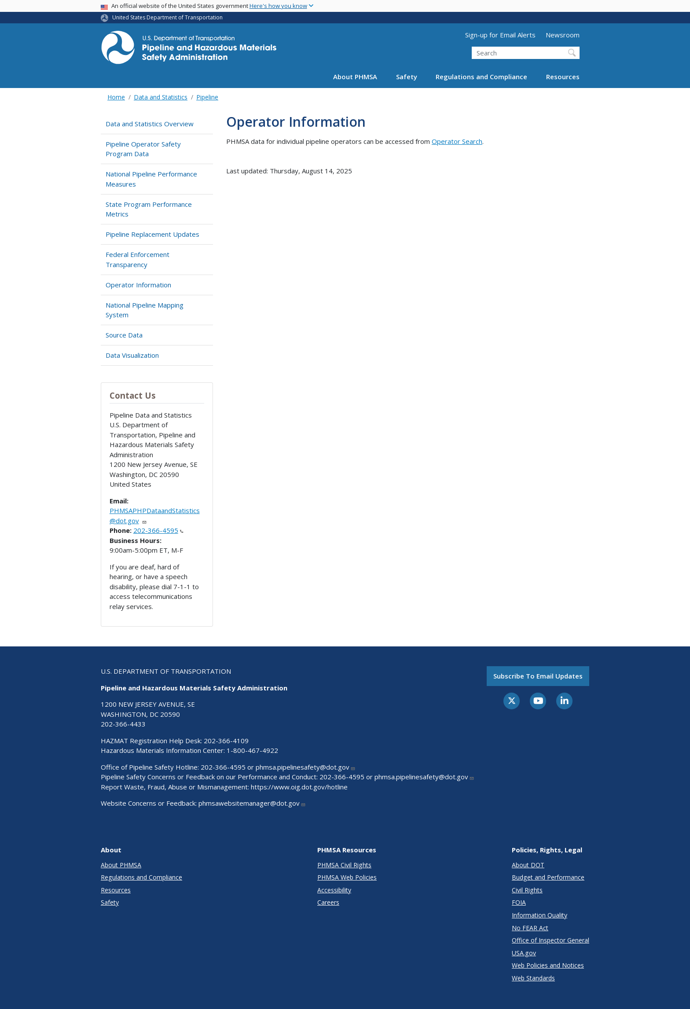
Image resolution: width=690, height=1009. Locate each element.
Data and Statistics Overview (150, 123)
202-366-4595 (158, 530)
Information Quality (539, 915)
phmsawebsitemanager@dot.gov (252, 803)
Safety (406, 76)
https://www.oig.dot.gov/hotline (299, 786)
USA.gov (524, 953)
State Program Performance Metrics (149, 209)
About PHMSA (355, 76)
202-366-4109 (226, 740)
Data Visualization (132, 355)
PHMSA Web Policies (347, 877)
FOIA (519, 902)
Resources (563, 76)
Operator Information (138, 284)
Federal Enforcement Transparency (137, 259)
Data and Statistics (160, 97)
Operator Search (457, 141)
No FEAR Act (530, 928)
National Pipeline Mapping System (145, 310)
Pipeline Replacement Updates (152, 234)
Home (116, 97)
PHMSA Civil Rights (344, 865)
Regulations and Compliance (481, 76)
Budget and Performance (548, 877)
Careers (328, 902)
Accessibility (334, 890)
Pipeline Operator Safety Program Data (143, 148)
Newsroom (563, 34)
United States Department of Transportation (167, 17)
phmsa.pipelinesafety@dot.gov (306, 767)
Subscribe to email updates (538, 675)
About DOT (528, 865)
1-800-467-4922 (252, 750)
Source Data (124, 334)
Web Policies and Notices (548, 965)
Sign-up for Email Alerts (500, 34)
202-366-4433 (123, 723)
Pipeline (207, 97)
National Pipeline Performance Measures (151, 178)
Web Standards (533, 978)
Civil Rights (527, 890)
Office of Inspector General (550, 940)
